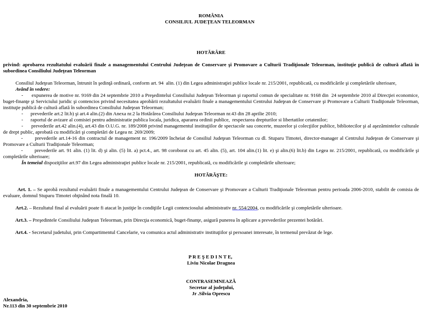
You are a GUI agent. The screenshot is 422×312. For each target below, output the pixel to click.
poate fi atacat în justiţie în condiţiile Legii (131, 208)
